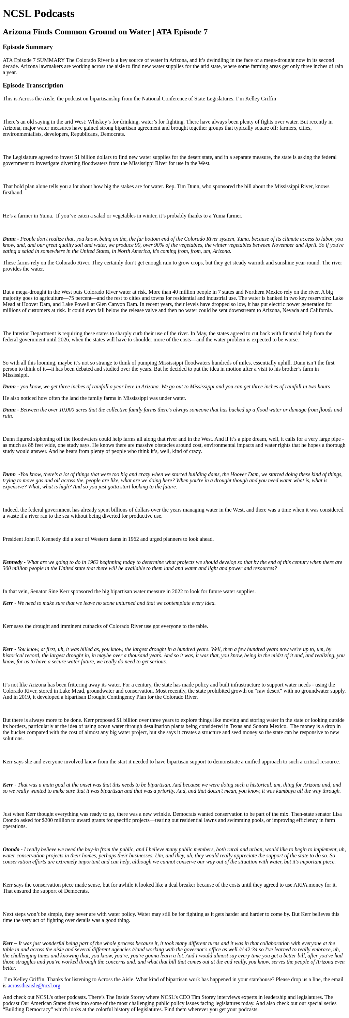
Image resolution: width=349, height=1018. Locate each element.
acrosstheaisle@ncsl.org (34, 985)
